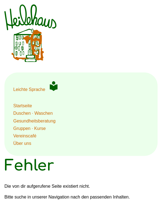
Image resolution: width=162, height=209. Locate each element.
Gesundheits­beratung (34, 121)
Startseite (22, 105)
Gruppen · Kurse (29, 128)
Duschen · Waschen (33, 113)
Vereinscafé (24, 136)
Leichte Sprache (29, 89)
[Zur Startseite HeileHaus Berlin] (30, 60)
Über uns (22, 143)
